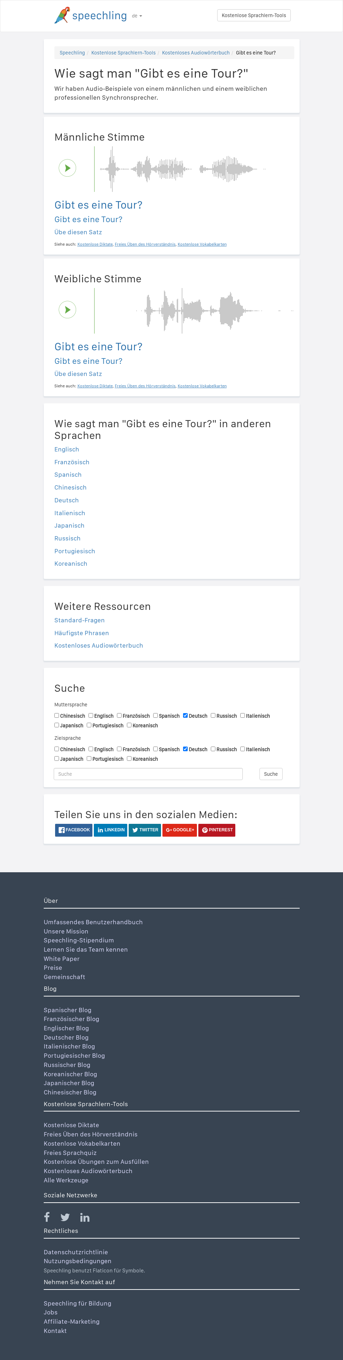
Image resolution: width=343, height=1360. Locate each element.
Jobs (51, 1312)
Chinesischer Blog (70, 1092)
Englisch (66, 449)
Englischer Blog (66, 1028)
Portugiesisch (74, 551)
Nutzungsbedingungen (78, 1261)
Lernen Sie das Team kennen (86, 949)
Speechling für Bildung (77, 1303)
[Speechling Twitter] (69, 1219)
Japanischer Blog (69, 1083)
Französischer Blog (71, 1018)
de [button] (137, 16)
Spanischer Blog (67, 1010)
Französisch (72, 462)
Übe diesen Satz (78, 232)
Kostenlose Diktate (71, 1125)
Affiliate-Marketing (72, 1321)
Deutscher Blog (66, 1037)
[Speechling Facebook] (51, 1219)
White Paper (62, 958)
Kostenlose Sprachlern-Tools (254, 15)
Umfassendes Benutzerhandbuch (93, 922)
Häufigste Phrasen (81, 633)
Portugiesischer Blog (74, 1055)
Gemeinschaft (64, 976)
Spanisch (68, 474)
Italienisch (69, 513)
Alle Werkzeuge (66, 1180)
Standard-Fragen (79, 620)
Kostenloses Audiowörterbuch (196, 53)
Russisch (67, 538)
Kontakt (55, 1330)
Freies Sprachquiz (70, 1152)
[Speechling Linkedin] (89, 1219)
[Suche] (148, 774)
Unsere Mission (66, 931)
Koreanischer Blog (70, 1074)
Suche (271, 774)
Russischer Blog (67, 1064)
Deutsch (66, 500)
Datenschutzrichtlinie (76, 1252)
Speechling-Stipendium (79, 940)
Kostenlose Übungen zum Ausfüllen (96, 1161)
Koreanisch (70, 563)
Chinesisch (70, 487)
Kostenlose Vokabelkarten (82, 1143)
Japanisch (69, 525)
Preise (53, 967)
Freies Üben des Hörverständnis (91, 1134)
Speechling (72, 53)
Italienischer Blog (69, 1046)
